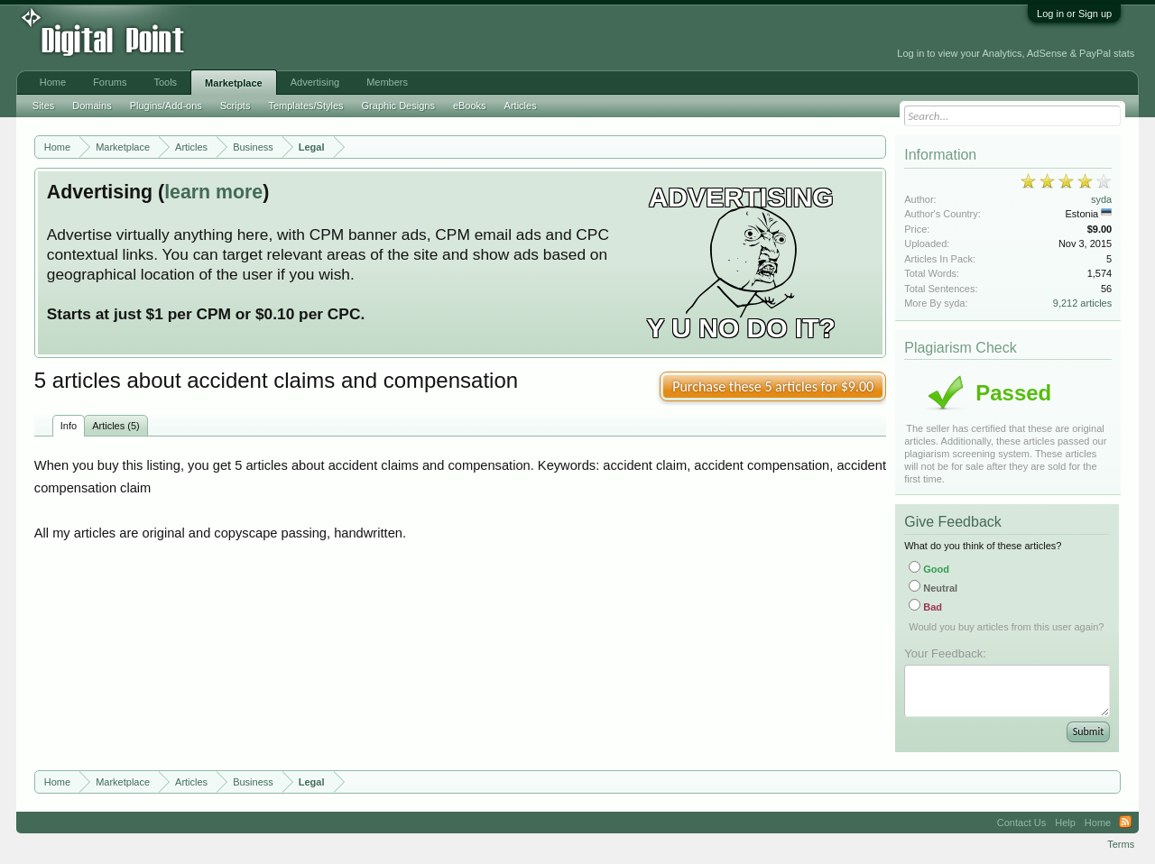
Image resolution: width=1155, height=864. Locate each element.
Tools (165, 82)
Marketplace (234, 83)
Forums (109, 82)
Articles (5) (116, 425)
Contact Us (1021, 822)
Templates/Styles (305, 105)
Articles (520, 105)
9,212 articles (1082, 303)
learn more (213, 192)
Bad (925, 607)
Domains (91, 105)
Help (1065, 822)
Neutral (933, 588)
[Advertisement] (408, 38)
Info (68, 425)
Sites (43, 105)
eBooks (469, 105)
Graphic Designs (398, 105)
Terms (1120, 844)
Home (53, 82)
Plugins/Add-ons (166, 105)
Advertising (315, 82)
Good (929, 569)
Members (387, 82)
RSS (1125, 822)
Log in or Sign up (1074, 13)
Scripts (235, 105)
